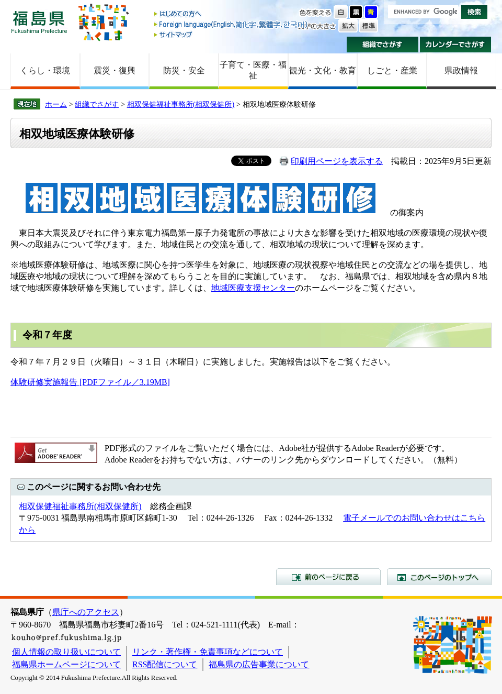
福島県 (39, 21)
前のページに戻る (328, 576)
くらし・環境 (45, 70)
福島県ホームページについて (66, 664)
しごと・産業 (392, 70)
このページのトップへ (439, 576)
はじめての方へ (231, 14)
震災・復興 (114, 70)
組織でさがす (382, 44)
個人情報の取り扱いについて (66, 651)
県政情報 (461, 70)
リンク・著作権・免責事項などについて (207, 651)
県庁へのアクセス (85, 612)
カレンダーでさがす (456, 44)
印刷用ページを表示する (337, 161)
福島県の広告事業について (259, 664)
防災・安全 (184, 70)
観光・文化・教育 (322, 70)
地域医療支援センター (253, 287)
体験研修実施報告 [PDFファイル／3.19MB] (90, 382)
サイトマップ (231, 34)
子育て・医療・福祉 (253, 70)
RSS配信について (164, 664)
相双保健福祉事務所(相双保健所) (181, 104)
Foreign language (231, 24)
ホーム (56, 104)
